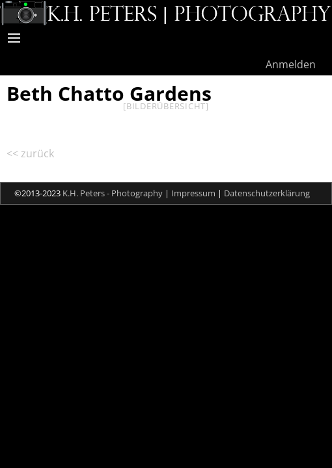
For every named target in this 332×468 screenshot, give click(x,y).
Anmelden (291, 64)
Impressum (193, 193)
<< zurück (30, 153)
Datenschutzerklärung (267, 193)
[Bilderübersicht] (166, 106)
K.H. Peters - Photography (112, 193)
